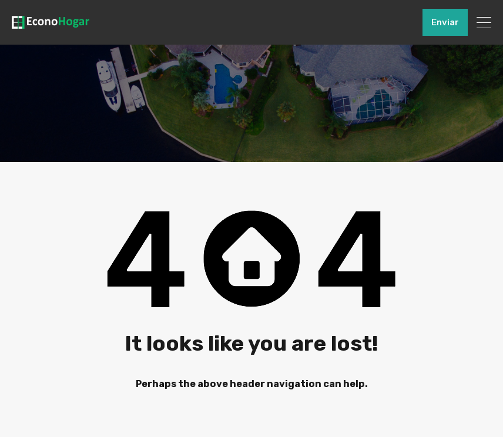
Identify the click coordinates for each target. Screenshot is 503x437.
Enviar (445, 22)
